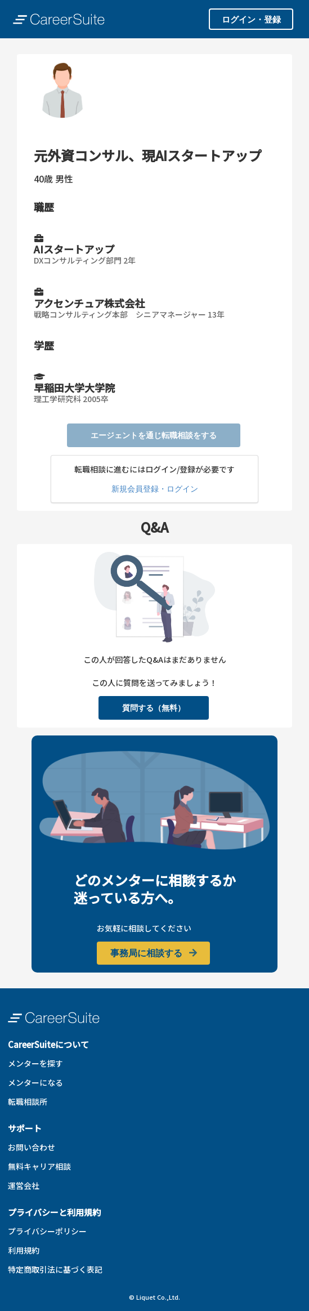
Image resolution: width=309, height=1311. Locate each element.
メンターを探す (35, 1063)
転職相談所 (27, 1101)
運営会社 (23, 1185)
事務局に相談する (154, 952)
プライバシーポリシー (47, 1231)
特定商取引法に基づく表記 (55, 1269)
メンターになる (35, 1082)
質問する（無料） (153, 707)
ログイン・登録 (251, 19)
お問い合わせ (31, 1147)
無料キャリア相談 (39, 1166)
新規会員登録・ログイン (154, 488)
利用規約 (23, 1250)
